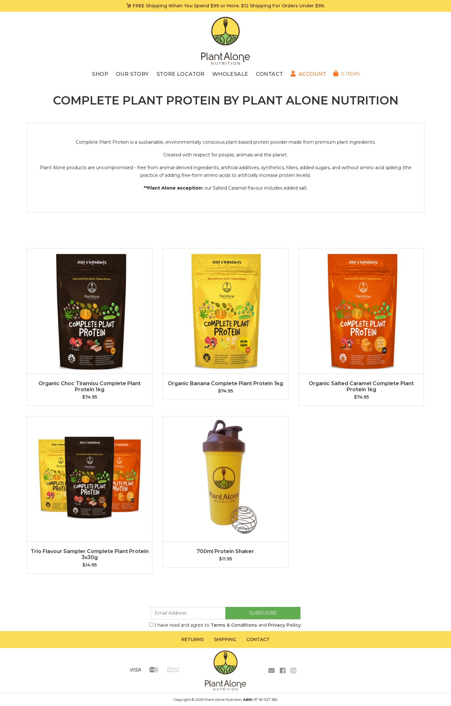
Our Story (132, 74)
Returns (192, 639)
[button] (308, 74)
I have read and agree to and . (225, 625)
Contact (269, 74)
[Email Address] (188, 613)
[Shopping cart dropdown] (346, 74)
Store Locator (181, 74)
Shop (100, 74)
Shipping (225, 639)
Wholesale (230, 74)
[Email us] (271, 670)
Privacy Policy (284, 625)
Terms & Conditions (234, 625)
